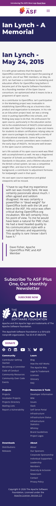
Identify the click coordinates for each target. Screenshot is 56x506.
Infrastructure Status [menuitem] (40, 417)
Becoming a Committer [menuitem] (13, 366)
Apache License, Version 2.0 (28, 495)
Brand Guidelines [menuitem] (39, 432)
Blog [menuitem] (32, 359)
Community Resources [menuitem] (13, 374)
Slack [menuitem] (32, 405)
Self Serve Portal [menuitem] (38, 409)
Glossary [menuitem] (34, 379)
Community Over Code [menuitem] (13, 378)
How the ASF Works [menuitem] (39, 363)
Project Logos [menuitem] (36, 435)
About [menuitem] (33, 447)
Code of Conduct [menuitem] (10, 370)
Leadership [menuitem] (36, 462)
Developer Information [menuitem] (41, 394)
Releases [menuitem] (6, 450)
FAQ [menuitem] (32, 382)
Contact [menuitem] (34, 477)
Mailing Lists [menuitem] (8, 405)
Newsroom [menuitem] (35, 474)
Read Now (41, 3)
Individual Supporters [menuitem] (41, 458)
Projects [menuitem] (6, 394)
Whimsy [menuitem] (34, 428)
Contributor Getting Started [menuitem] (12, 361)
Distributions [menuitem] (8, 447)
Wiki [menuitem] (32, 398)
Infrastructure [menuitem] (37, 413)
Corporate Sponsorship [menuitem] (41, 454)
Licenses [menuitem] (34, 375)
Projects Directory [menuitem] (11, 402)
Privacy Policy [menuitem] (37, 481)
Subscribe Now (28, 297)
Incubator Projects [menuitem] (11, 398)
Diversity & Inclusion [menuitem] (40, 470)
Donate (10, 343)
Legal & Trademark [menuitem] (39, 371)
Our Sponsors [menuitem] (37, 450)
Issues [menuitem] (33, 402)
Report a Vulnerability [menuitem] (13, 409)
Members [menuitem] (35, 466)
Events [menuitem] (5, 382)
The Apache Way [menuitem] (38, 367)
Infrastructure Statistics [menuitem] (37, 423)
